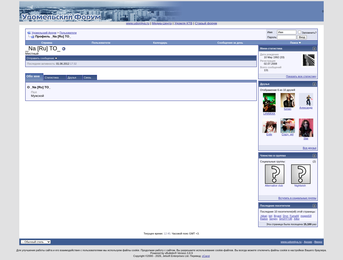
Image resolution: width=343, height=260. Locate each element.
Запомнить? (307, 32)
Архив (308, 241)
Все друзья (309, 147)
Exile (269, 134)
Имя (269, 32)
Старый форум (206, 23)
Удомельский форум (44, 32)
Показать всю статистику (301, 76)
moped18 (306, 215)
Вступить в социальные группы (297, 198)
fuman (287, 108)
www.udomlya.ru (137, 23)
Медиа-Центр (162, 23)
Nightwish (300, 185)
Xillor (296, 218)
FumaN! (294, 215)
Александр (306, 107)
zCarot (206, 256)
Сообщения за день (230, 42)
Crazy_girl (288, 134)
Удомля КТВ (183, 23)
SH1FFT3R (285, 218)
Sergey (273, 218)
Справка (46, 42)
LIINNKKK (269, 113)
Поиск (294, 42)
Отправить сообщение (40, 58)
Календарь (160, 42)
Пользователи (68, 32)
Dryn (285, 215)
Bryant (277, 215)
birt (270, 215)
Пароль (271, 37)
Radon (264, 218)
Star (305, 138)
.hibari (263, 215)
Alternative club (274, 185)
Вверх (318, 241)
